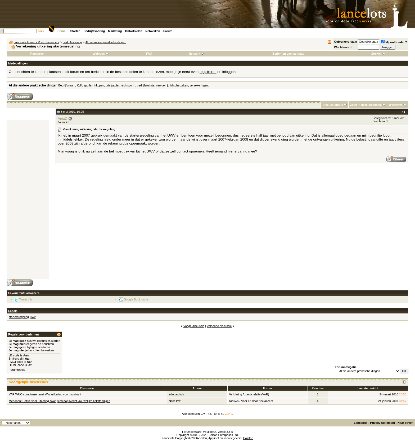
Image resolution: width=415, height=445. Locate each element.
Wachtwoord (342, 47)
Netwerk (196, 53)
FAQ (149, 53)
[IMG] (12, 361)
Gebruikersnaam (345, 41)
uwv (33, 317)
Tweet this (25, 299)
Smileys (14, 358)
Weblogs (101, 53)
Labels (12, 310)
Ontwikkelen (133, 31)
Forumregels (17, 369)
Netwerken (152, 31)
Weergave (396, 104)
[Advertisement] (28, 200)
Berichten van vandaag (288, 53)
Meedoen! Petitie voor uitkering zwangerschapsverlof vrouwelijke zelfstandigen (59, 401)
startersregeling (19, 317)
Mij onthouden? (394, 42)
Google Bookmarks (136, 299)
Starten (75, 31)
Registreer (37, 53)
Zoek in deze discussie (366, 104)
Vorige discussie (194, 326)
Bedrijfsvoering (94, 31)
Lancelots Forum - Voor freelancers (36, 42)
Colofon (248, 438)
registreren (208, 72)
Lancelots (360, 422)
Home (61, 31)
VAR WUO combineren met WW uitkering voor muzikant (45, 394)
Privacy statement (382, 422)
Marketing (115, 31)
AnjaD (62, 118)
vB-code (14, 355)
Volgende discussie (219, 326)
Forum (167, 31)
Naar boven (405, 422)
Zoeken (378, 53)
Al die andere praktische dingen (105, 42)
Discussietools (332, 104)
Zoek (41, 31)
